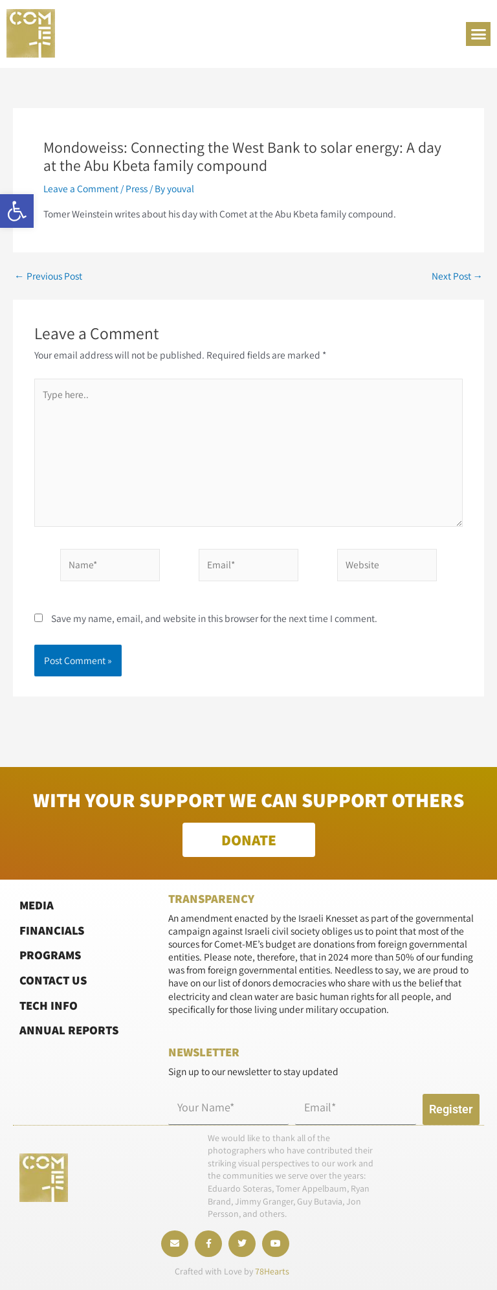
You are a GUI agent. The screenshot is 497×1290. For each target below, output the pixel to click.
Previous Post (48, 276)
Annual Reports (68, 1030)
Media (36, 905)
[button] (17, 211)
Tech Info (48, 1004)
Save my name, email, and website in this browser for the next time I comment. (214, 618)
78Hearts (272, 1271)
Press (137, 188)
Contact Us (53, 980)
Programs (50, 954)
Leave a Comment (80, 188)
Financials (51, 930)
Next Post (457, 276)
